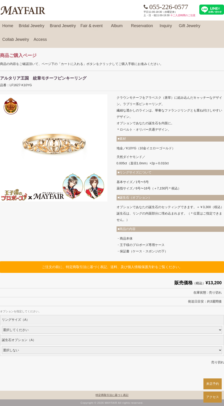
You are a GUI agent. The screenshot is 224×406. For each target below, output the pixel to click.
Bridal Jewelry (31, 27)
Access (40, 41)
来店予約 (212, 383)
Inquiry (165, 27)
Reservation (142, 27)
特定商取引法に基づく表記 (112, 395)
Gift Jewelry (189, 27)
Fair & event (91, 27)
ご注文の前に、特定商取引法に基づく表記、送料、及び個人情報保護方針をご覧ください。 (112, 267)
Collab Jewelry (15, 41)
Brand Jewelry (63, 27)
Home (7, 27)
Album (116, 27)
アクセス (212, 397)
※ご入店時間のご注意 (182, 15)
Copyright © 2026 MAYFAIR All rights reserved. (112, 402)
